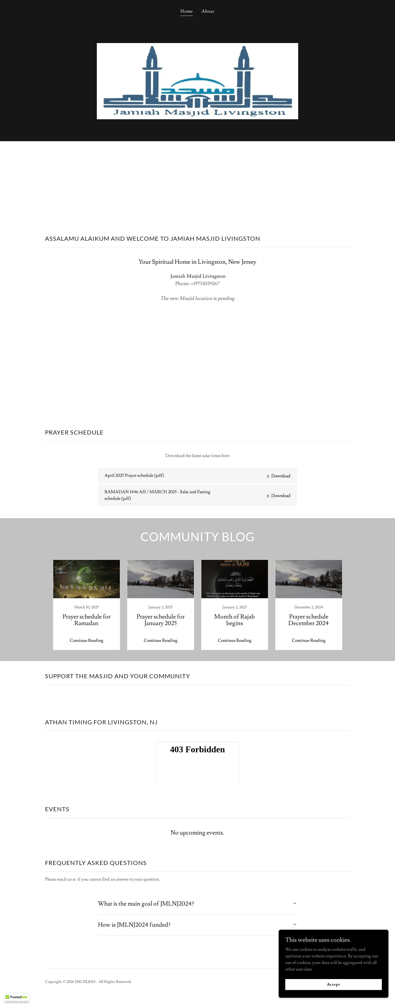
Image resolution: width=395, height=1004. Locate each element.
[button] (278, 475)
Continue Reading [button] (86, 640)
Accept (333, 984)
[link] (197, 475)
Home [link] (186, 11)
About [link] (208, 11)
